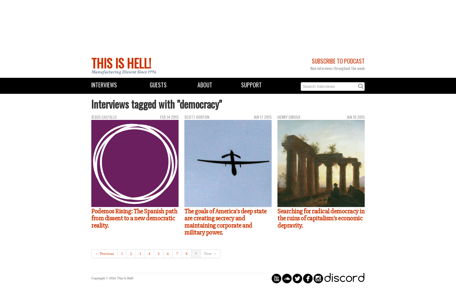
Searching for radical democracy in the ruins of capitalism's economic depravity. (320, 218)
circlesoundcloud (287, 278)
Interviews (104, 85)
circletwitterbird (297, 278)
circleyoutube (276, 278)
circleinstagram (318, 278)
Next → (210, 253)
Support (251, 85)
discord (344, 278)
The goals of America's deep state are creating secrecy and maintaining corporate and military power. (225, 222)
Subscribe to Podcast (338, 61)
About (204, 85)
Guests (158, 85)
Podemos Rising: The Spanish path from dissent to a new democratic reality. (134, 218)
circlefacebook (308, 278)
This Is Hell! (121, 63)
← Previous (104, 253)
